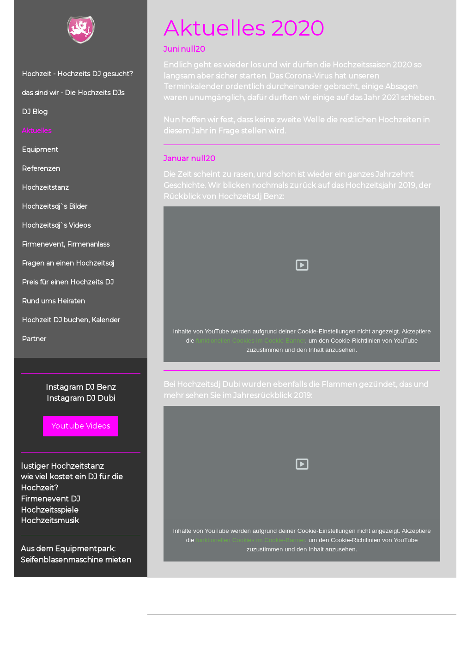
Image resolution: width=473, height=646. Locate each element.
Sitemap (294, 623)
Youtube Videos (80, 426)
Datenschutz (204, 623)
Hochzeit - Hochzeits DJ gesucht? (77, 74)
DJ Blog (35, 112)
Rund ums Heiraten (53, 301)
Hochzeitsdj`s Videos (56, 225)
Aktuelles (36, 131)
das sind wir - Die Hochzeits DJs (73, 93)
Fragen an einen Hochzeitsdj (68, 263)
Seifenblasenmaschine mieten (76, 559)
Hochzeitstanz (45, 187)
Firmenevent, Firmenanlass (65, 244)
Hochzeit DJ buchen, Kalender (71, 320)
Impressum (164, 623)
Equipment (40, 149)
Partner (34, 339)
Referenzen (41, 168)
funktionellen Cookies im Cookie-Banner (250, 340)
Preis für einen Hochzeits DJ (68, 282)
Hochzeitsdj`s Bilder (54, 206)
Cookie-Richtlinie (252, 623)
